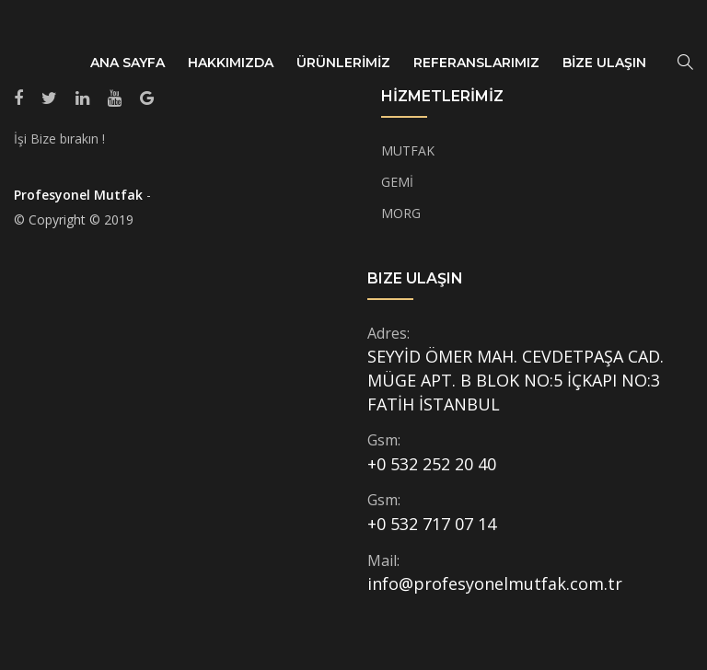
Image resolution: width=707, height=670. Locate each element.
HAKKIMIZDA (230, 62)
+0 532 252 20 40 (431, 464)
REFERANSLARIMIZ (476, 62)
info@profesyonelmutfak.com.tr (494, 583)
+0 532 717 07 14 (431, 524)
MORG (401, 213)
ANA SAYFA (127, 62)
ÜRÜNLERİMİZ (343, 62)
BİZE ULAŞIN (604, 62)
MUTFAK (408, 150)
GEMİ (397, 182)
